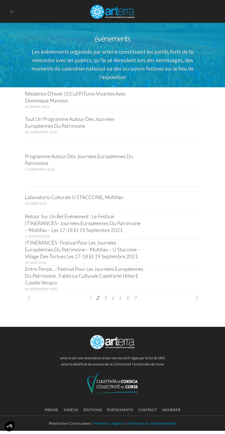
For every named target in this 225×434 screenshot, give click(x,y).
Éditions (93, 409)
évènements (120, 409)
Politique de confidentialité (151, 423)
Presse (51, 409)
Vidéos (71, 409)
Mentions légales (109, 423)
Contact (147, 409)
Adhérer (171, 409)
